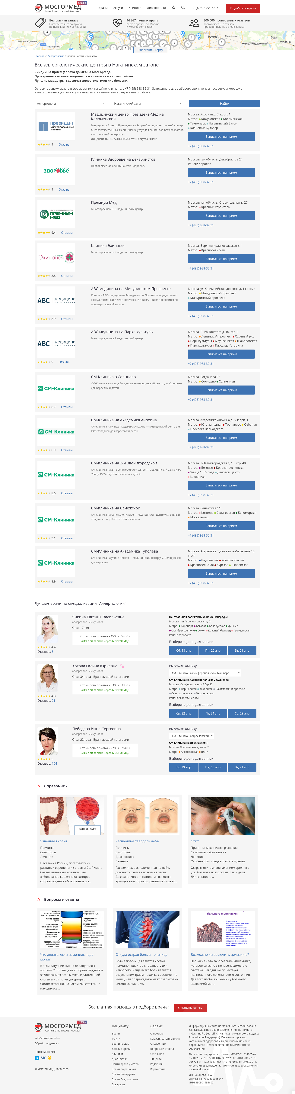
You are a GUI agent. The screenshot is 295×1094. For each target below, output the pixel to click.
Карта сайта (158, 1069)
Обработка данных (47, 1043)
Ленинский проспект (215, 336)
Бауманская (208, 560)
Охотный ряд (243, 336)
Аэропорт (186, 626)
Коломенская (232, 119)
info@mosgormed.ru (47, 1038)
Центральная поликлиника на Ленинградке (198, 617)
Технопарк (197, 123)
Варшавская (188, 689)
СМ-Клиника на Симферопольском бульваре (199, 680)
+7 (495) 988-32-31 (205, 7)
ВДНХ (203, 752)
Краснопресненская (229, 468)
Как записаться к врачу (165, 1038)
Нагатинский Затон (222, 123)
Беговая (206, 468)
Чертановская (204, 693)
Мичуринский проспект (217, 293)
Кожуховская (209, 119)
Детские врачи (121, 1048)
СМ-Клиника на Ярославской (188, 742)
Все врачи (118, 1084)
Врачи (116, 1033)
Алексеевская (188, 752)
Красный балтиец (218, 630)
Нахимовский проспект (229, 689)
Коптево (206, 513)
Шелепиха (196, 477)
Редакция (156, 1064)
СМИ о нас (157, 1054)
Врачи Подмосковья (125, 1079)
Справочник (158, 1043)
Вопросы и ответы (162, 1048)
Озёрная (249, 424)
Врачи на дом (120, 1043)
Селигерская (224, 513)
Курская (221, 565)
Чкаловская (238, 565)
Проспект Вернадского (206, 429)
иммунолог (96, 622)
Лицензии (156, 1059)
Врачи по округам (123, 1074)
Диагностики (156, 8)
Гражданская (240, 630)
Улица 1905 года (201, 472)
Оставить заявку (190, 1008)
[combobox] (70, 103)
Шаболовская (246, 341)
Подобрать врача (243, 8)
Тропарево (232, 424)
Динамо (232, 626)
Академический (189, 698)
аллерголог (79, 622)
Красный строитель (214, 207)
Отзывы (64, 144)
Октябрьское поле (182, 630)
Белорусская (216, 626)
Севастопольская (181, 693)
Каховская (205, 689)
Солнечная (226, 381)
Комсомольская (231, 560)
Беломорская (246, 513)
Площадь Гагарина (228, 345)
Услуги (116, 1038)
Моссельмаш (198, 517)
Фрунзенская (223, 341)
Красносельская (212, 250)
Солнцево (207, 381)
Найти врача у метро (125, 1064)
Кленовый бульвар (203, 128)
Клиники (117, 1054)
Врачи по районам (124, 1069)
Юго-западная (210, 424)
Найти (224, 104)
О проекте (156, 1033)
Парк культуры (200, 341)
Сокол (200, 630)
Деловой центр (227, 472)
